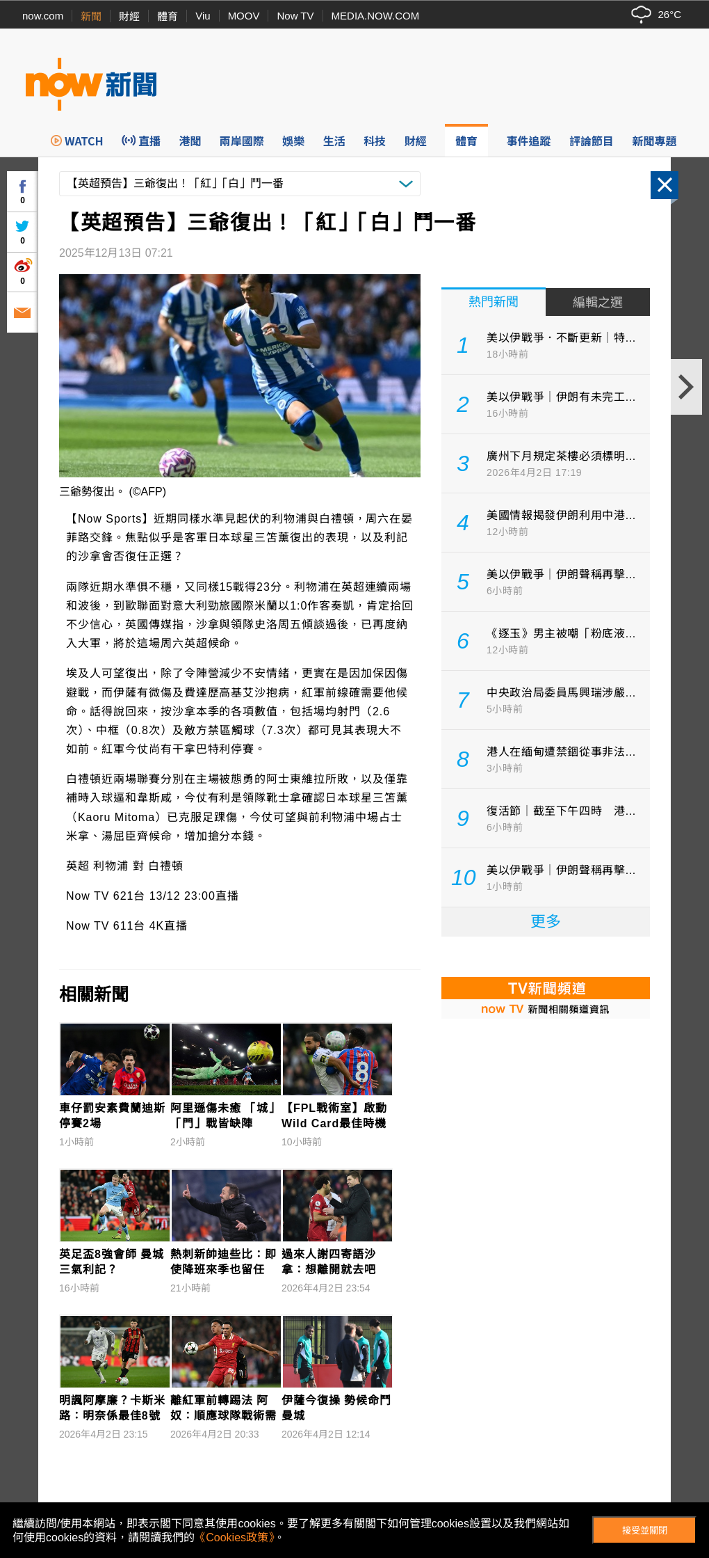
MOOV (244, 16)
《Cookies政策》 (234, 1537)
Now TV (295, 16)
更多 (545, 921)
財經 (129, 16)
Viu (202, 16)
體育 (167, 16)
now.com (42, 16)
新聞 (91, 16)
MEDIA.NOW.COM (376, 16)
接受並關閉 (644, 1530)
